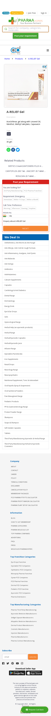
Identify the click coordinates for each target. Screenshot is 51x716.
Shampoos (8, 417)
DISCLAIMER (15, 486)
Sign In (44, 13)
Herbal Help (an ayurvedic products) (18, 327)
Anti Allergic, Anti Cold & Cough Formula (19, 248)
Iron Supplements (11, 359)
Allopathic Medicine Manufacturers (24, 621)
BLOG (13, 518)
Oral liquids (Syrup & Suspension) (17, 385)
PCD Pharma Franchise (19, 581)
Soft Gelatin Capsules (12, 428)
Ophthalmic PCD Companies (21, 570)
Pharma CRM (17, 13)
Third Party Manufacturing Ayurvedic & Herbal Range (24, 438)
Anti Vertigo (8, 264)
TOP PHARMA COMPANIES (20, 534)
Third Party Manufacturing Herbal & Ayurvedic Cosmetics (22, 445)
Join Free (31, 13)
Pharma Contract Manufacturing (22, 641)
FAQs (13, 541)
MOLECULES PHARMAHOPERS (21, 549)
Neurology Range (11, 370)
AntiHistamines (10, 274)
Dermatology (9, 301)
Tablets (7, 433)
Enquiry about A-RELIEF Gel (25, 221)
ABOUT (13, 466)
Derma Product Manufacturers (22, 625)
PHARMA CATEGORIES (19, 526)
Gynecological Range (12, 322)
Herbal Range (9, 333)
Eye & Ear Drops (10, 311)
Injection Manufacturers (20, 633)
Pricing (6, 13)
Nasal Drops (9, 364)
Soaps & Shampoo (11, 423)
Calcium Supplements (12, 280)
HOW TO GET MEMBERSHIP (21, 522)
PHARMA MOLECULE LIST (20, 530)
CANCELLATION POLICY (19, 490)
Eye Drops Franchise (18, 562)
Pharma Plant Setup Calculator (24, 505)
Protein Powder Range (13, 412)
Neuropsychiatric (11, 375)
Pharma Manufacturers (19, 637)
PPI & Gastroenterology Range (16, 407)
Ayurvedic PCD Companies (20, 593)
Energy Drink (9, 306)
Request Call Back (35, 710)
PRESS (13, 545)
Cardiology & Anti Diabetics (15, 290)
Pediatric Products (11, 401)
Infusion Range (10, 348)
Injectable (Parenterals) (13, 354)
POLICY (13, 478)
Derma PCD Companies (19, 585)
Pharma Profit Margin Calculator (25, 501)
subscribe (32, 657)
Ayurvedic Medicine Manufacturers (24, 614)
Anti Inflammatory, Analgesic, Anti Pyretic (20, 253)
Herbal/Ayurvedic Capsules (14, 338)
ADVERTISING (16, 537)
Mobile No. (7, 212)
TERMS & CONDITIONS (19, 482)
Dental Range (9, 295)
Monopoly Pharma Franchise (21, 574)
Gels (6, 317)
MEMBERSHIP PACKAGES (20, 493)
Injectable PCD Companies (20, 566)
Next (25, 228)
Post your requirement (25, 35)
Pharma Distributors (18, 597)
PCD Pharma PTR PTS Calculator (24, 497)
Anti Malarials (9, 258)
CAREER (13, 474)
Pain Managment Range (13, 396)
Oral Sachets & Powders (13, 391)
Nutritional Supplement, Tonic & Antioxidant (21, 380)
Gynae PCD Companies (19, 577)
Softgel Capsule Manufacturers (22, 618)
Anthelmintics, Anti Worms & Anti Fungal (19, 243)
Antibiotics (8, 269)
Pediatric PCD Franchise (19, 589)
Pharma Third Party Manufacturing (23, 610)
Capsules (8, 285)
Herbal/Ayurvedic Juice (13, 343)
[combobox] (25, 29)
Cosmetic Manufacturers (20, 629)
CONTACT (14, 470)
